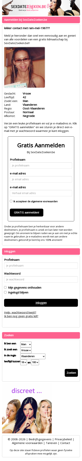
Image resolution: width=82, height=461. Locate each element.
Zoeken (71, 373)
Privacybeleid (63, 439)
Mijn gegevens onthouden (24, 287)
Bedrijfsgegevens (40, 439)
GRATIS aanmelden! (26, 212)
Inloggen (41, 302)
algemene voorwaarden (44, 201)
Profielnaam (17, 159)
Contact (65, 443)
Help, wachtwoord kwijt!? (20, 312)
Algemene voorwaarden (27, 443)
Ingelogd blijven (17, 292)
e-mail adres (18, 173)
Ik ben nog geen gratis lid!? (21, 316)
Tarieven (51, 443)
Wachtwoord (12, 273)
